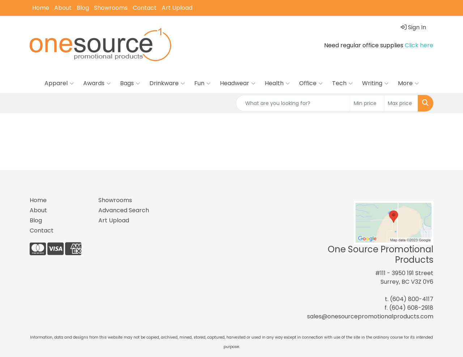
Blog (83, 8)
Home (40, 8)
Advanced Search (123, 210)
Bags (130, 83)
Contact (145, 8)
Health (277, 83)
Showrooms (111, 8)
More (408, 83)
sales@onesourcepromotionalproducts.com (370, 316)
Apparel (59, 83)
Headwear (237, 83)
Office (311, 83)
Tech (342, 83)
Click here (419, 45)
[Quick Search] (293, 103)
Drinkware (167, 83)
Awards (97, 83)
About (63, 8)
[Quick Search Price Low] (367, 103)
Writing (375, 83)
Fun (202, 83)
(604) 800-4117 (411, 299)
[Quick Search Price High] (401, 103)
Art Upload (177, 8)
